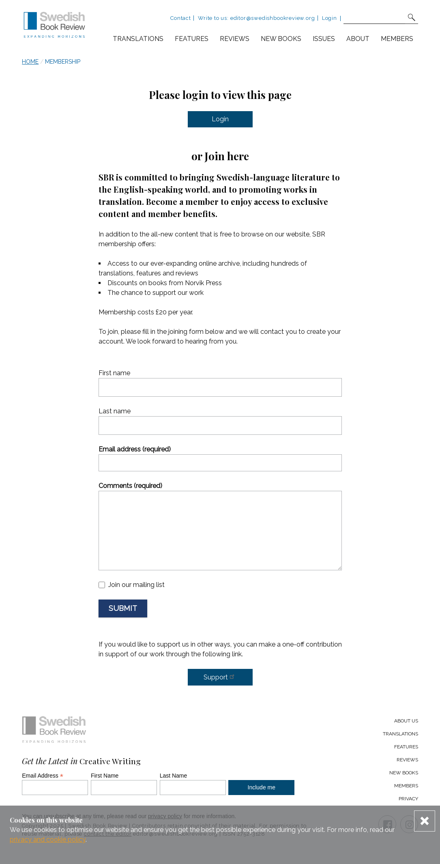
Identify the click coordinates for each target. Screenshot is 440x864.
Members (397, 39)
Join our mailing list (136, 585)
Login (329, 18)
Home (30, 61)
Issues (324, 39)
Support (220, 676)
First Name (104, 775)
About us (406, 721)
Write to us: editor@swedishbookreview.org (256, 18)
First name (114, 373)
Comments (130, 486)
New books (281, 39)
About (357, 39)
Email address (135, 449)
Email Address (42, 775)
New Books (403, 773)
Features (191, 39)
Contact (180, 18)
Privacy (408, 799)
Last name (115, 411)
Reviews (234, 39)
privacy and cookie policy (48, 839)
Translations (138, 39)
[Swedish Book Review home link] (54, 26)
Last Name (173, 775)
